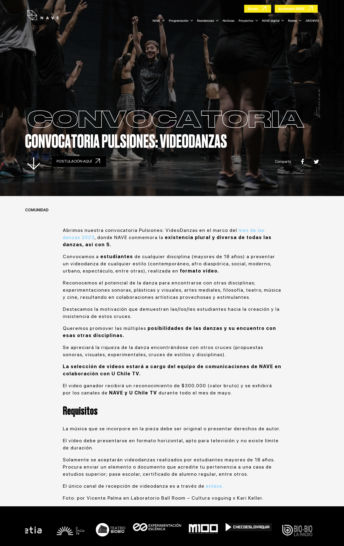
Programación (181, 20)
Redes (294, 20)
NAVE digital (273, 20)
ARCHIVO (312, 20)
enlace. (215, 486)
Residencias (208, 20)
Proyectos (248, 20)
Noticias (229, 20)
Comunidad (36, 210)
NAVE (159, 20)
